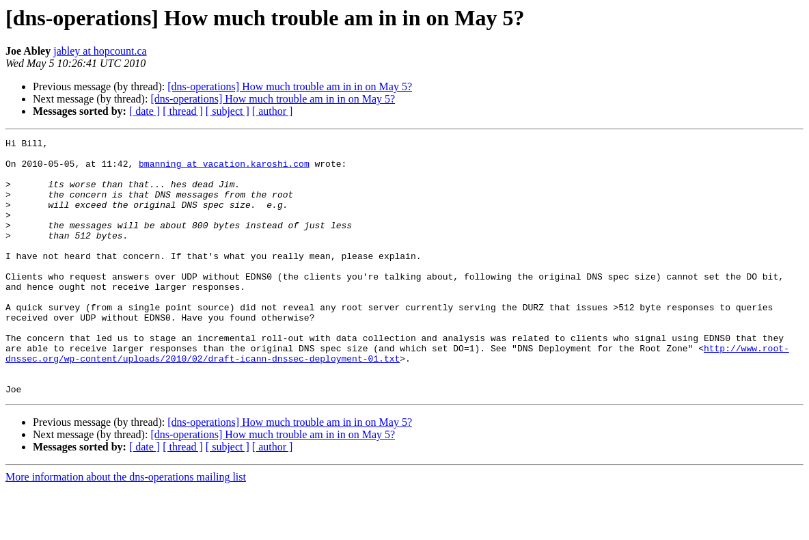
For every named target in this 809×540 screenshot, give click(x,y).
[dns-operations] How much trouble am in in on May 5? (289, 86)
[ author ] (272, 111)
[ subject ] (227, 111)
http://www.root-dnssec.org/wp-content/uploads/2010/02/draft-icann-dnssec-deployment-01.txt (397, 397)
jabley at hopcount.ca (99, 51)
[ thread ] (183, 111)
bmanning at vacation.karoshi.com (224, 169)
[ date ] (144, 111)
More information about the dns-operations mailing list (125, 528)
